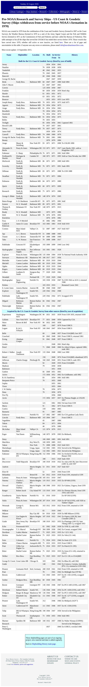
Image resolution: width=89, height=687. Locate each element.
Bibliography (65, 12)
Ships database (31, 12)
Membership (52, 661)
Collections (53, 12)
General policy (72, 663)
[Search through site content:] (25, 7)
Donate (84, 12)
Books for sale (54, 659)
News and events (72, 661)
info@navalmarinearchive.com (71, 45)
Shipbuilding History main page (44, 644)
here (61, 42)
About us (75, 12)
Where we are (71, 659)
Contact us (71, 656)
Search (42, 7)
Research (43, 12)
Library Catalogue (17, 12)
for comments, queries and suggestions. (22, 664)
